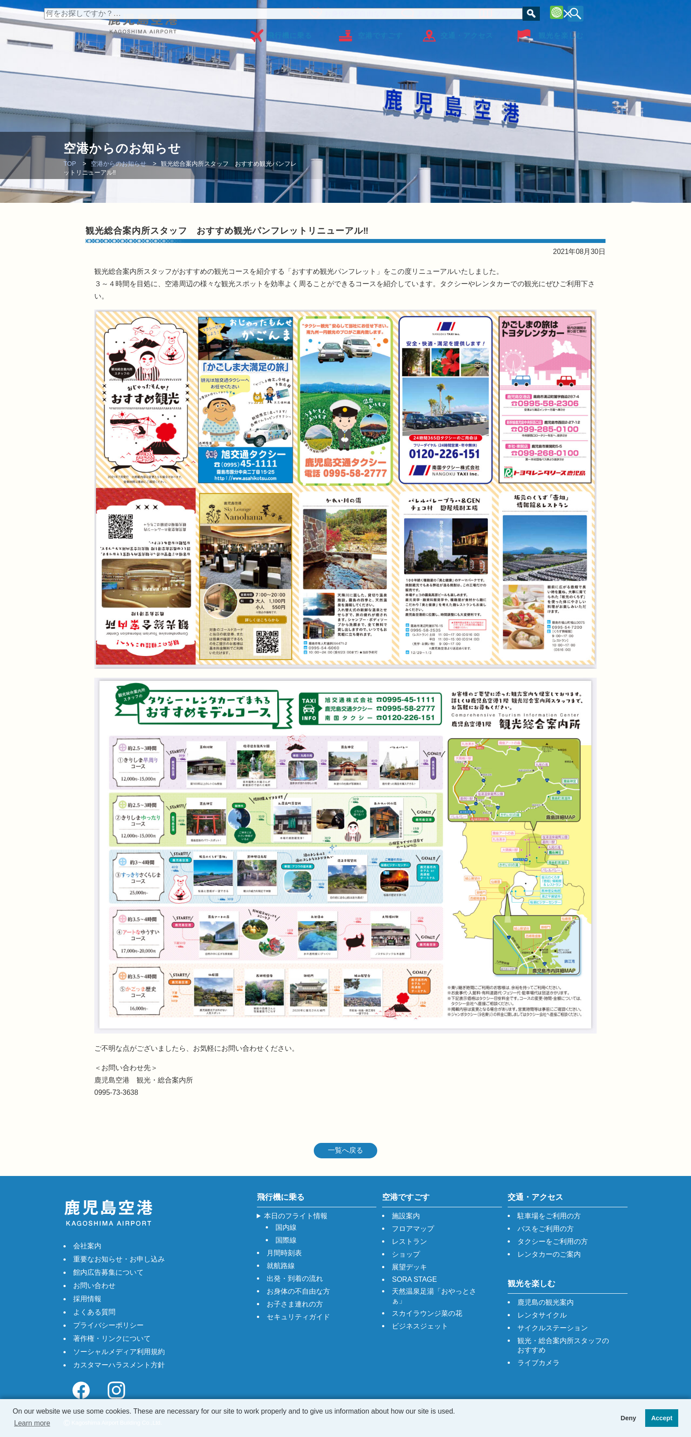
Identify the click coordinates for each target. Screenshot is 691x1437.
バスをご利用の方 (545, 1228)
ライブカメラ (538, 1362)
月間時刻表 (284, 1253)
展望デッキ (409, 1267)
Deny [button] (628, 1418)
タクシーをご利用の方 (552, 1241)
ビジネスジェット (420, 1326)
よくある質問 (94, 1312)
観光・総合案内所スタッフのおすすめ (563, 1345)
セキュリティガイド (298, 1317)
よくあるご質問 (438, 12)
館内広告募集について (108, 1272)
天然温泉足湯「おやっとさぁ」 (434, 1296)
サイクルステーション (552, 1328)
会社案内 (87, 1246)
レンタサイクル (542, 1315)
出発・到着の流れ (295, 1278)
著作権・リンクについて (112, 1338)
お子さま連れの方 (295, 1304)
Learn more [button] (32, 1423)
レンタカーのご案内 (549, 1254)
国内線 (286, 1227)
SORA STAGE (414, 1279)
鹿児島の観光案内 (545, 1302)
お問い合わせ (94, 1285)
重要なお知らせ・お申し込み (119, 1259)
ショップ (406, 1254)
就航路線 (281, 1265)
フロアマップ (513, 12)
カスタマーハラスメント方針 (119, 1365)
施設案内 (406, 1216)
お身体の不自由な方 (353, 12)
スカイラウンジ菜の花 (427, 1313)
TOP (69, 163)
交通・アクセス (467, 32)
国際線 (286, 1240)
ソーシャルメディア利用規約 (119, 1351)
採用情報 (87, 1299)
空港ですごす (380, 32)
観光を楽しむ (561, 32)
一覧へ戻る (345, 1150)
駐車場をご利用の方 (549, 1216)
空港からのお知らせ (118, 163)
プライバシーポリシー (108, 1325)
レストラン (409, 1241)
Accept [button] (661, 1418)
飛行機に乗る (289, 32)
